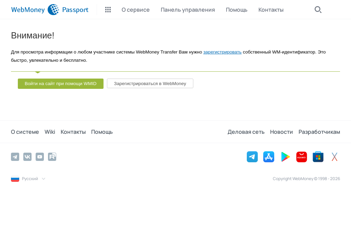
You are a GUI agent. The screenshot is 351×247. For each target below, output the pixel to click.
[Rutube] (52, 157)
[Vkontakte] (27, 157)
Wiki (50, 132)
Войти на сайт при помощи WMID (61, 83)
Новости (281, 132)
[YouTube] (40, 157)
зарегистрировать (222, 52)
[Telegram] (15, 157)
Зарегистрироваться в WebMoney (150, 83)
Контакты (73, 132)
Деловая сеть (246, 132)
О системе (25, 132)
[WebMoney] (35, 9)
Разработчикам (319, 132)
